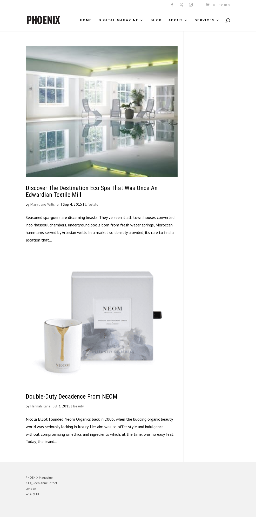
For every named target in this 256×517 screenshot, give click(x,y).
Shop (156, 20)
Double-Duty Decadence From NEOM (71, 396)
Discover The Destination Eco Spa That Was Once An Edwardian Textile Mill (92, 191)
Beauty (78, 406)
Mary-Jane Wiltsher (45, 204)
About (176, 20)
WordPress (82, 510)
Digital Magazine (119, 20)
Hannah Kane (40, 406)
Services (205, 20)
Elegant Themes (50, 510)
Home (86, 20)
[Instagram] (191, 6)
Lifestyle (91, 204)
